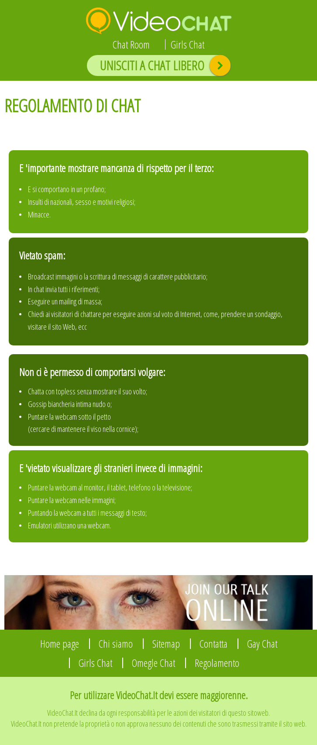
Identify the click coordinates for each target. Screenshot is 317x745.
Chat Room (131, 44)
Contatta (213, 643)
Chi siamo (116, 643)
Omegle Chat (153, 663)
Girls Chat (187, 44)
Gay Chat (262, 643)
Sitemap (166, 643)
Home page (59, 643)
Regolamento (217, 663)
